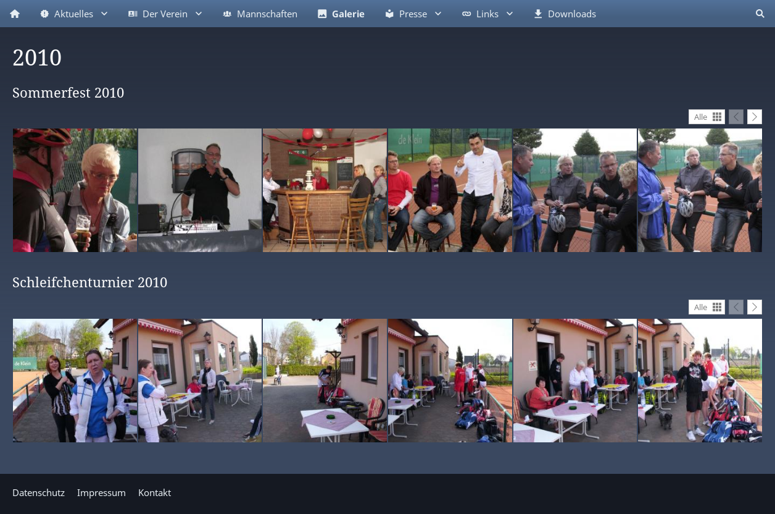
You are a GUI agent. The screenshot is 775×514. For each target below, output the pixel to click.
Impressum (101, 492)
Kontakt (154, 492)
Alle (700, 116)
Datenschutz (38, 492)
